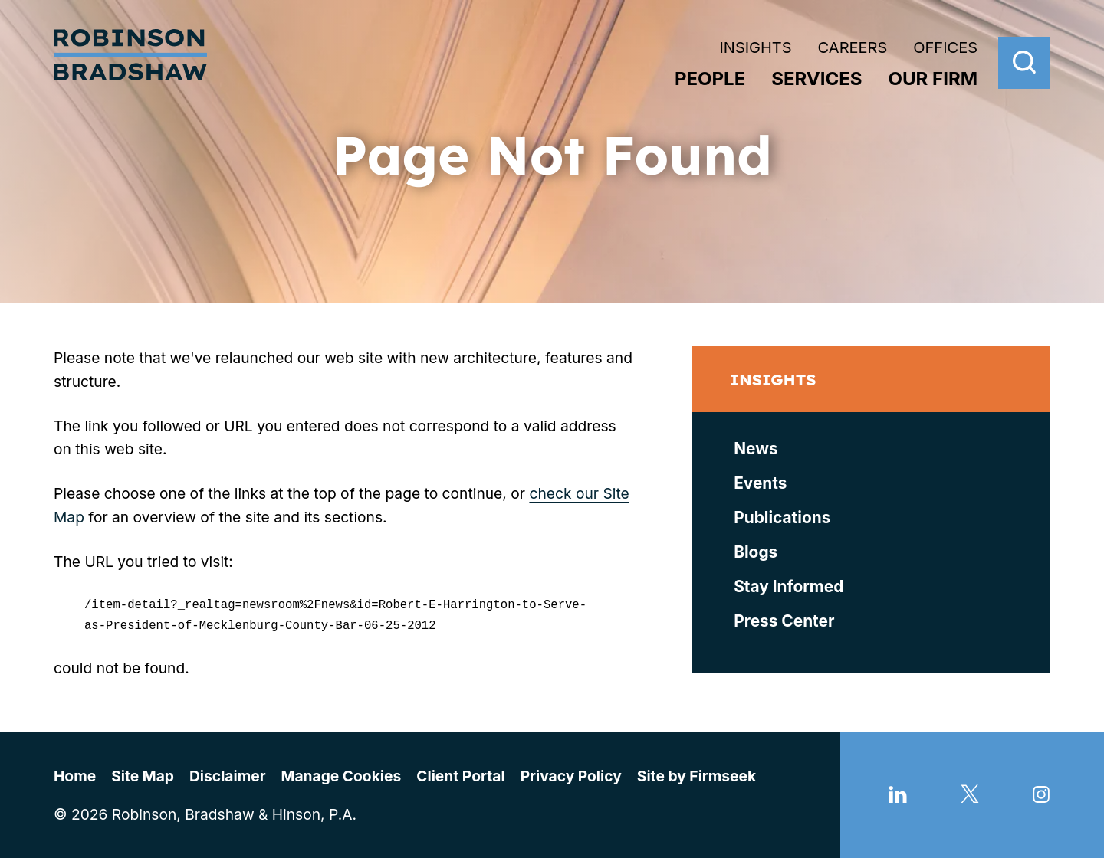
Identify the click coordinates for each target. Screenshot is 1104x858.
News (755, 448)
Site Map (142, 774)
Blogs (755, 552)
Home (75, 774)
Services (816, 78)
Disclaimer (227, 774)
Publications (782, 517)
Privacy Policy (571, 774)
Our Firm (933, 78)
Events (760, 483)
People (710, 78)
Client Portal (460, 774)
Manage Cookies (341, 774)
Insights (755, 47)
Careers (853, 47)
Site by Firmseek (696, 774)
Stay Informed (788, 586)
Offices (945, 47)
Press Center (784, 620)
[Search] (1024, 63)
